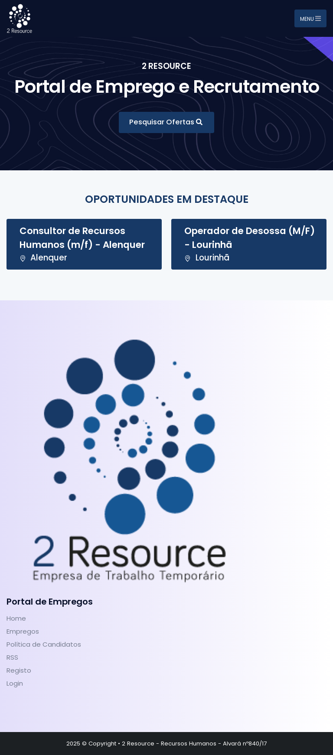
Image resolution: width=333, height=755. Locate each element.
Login (15, 683)
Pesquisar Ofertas (162, 122)
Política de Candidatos (44, 644)
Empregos (23, 631)
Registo (19, 670)
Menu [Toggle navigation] (310, 19)
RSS (12, 657)
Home (16, 618)
